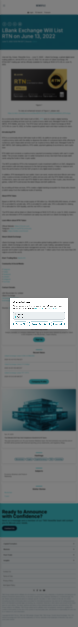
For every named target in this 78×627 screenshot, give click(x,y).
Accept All (20, 324)
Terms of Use (52, 308)
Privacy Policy (39, 308)
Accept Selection (39, 324)
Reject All (57, 324)
